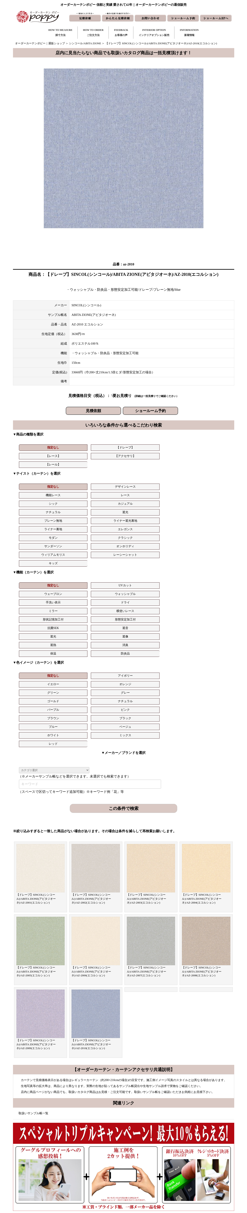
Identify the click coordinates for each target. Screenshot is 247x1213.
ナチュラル (34, 484)
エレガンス (211, 484)
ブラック (211, 571)
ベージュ (70, 579)
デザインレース (70, 475)
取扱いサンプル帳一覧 (33, 949)
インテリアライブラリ (100, 1179)
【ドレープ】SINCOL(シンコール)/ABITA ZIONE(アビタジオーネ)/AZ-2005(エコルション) (36, 807)
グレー (211, 562)
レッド (176, 579)
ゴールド (35, 571)
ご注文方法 (93, 1158)
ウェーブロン (105, 523)
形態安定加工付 (140, 531)
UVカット (70, 523)
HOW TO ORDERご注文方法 (93, 33)
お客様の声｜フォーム (100, 1172)
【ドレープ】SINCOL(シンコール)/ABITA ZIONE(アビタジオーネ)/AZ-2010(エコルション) (91, 879)
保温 (176, 540)
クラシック (70, 492)
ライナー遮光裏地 (141, 484)
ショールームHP (148, 1179)
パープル (105, 571)
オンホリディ (141, 492)
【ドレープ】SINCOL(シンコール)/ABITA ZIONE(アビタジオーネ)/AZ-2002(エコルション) (91, 734)
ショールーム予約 (150, 411)
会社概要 (185, 1165)
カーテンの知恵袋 (98, 1185)
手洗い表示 (176, 523)
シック (176, 475)
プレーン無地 (105, 484)
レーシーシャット (211, 492)
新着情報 (143, 1151)
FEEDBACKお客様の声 (121, 33)
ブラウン (176, 571)
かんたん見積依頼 (149, 1172)
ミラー (34, 531)
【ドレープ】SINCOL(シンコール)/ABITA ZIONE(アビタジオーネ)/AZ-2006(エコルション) (91, 807)
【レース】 (105, 447)
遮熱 (106, 540)
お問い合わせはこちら (122, 1062)
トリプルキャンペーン (194, 1151)
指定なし (35, 447)
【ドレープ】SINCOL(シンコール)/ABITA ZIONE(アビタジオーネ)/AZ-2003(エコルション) (146, 734)
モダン (34, 492)
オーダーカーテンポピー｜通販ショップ (40, 43)
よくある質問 (188, 1158)
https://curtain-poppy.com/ (61, 1164)
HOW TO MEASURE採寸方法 (60, 33)
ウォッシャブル (140, 523)
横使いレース (70, 531)
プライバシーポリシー (194, 1185)
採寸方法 (92, 1151)
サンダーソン (105, 492)
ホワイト (105, 579)
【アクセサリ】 (140, 447)
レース (140, 475)
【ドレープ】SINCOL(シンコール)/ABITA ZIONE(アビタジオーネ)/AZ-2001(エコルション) (36, 734)
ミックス (141, 579)
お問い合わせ (146, 1158)
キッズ (34, 501)
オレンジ (141, 562)
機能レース (105, 475)
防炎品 (211, 540)
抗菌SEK (176, 531)
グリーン (176, 562)
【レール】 (176, 447)
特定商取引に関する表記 (195, 1179)
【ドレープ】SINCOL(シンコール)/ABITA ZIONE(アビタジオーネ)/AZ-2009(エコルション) (36, 879)
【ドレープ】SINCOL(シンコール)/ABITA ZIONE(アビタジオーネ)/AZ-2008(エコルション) (201, 807)
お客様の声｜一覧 (98, 1165)
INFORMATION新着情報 (189, 33)
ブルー (34, 579)
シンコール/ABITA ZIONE (85, 43)
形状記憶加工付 (105, 531)
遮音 (211, 531)
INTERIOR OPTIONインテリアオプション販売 (154, 33)
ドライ (211, 523)
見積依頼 (93, 411)
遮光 (70, 484)
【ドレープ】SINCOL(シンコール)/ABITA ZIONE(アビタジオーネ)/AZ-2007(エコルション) (146, 807)
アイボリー (70, 562)
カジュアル (211, 475)
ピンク (140, 571)
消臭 (141, 540)
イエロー (105, 562)
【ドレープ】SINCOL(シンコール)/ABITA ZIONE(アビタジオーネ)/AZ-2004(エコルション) (201, 734)
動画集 (184, 1172)
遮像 (70, 540)
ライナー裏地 (176, 484)
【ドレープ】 (70, 447)
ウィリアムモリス (176, 492)
